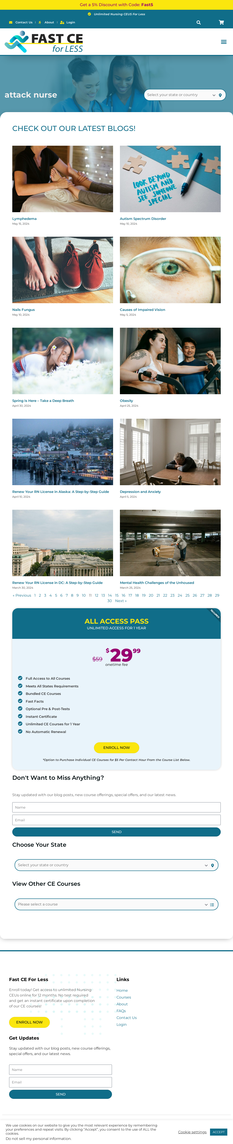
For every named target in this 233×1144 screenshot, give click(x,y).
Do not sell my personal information (38, 1139)
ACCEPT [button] (219, 1132)
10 (84, 595)
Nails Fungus (23, 310)
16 (123, 595)
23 (172, 595)
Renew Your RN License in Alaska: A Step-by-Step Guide (60, 492)
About (122, 1004)
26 (195, 595)
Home (122, 990)
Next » (121, 601)
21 (158, 595)
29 (217, 595)
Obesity (126, 401)
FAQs (121, 1011)
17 (130, 595)
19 (144, 595)
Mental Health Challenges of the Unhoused (157, 583)
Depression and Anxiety (140, 492)
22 (165, 595)
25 (187, 595)
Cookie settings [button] (192, 1132)
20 (151, 595)
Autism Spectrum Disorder (143, 218)
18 (137, 595)
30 (109, 601)
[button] (199, 22)
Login (121, 1024)
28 (210, 595)
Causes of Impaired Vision (142, 310)
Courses (123, 997)
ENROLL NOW (116, 747)
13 (103, 595)
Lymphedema (24, 218)
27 (202, 595)
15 (117, 595)
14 (110, 595)
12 (96, 595)
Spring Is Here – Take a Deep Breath (43, 401)
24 (180, 595)
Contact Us (126, 1018)
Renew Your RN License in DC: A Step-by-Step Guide (57, 583)
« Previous (22, 595)
